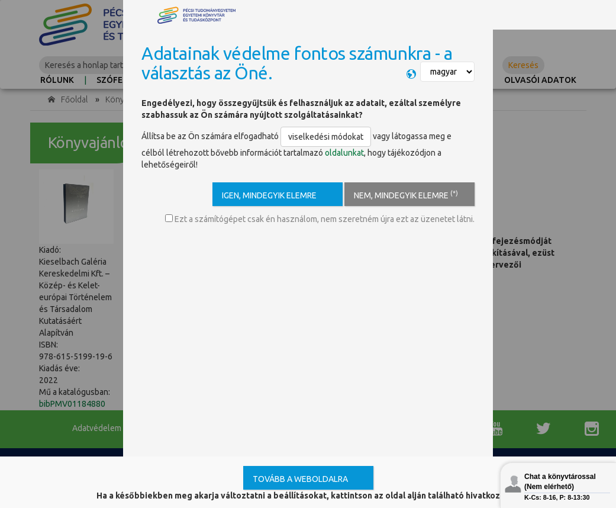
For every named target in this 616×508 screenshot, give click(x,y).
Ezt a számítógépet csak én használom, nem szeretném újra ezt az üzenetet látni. (320, 219)
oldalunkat (344, 152)
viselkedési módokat (325, 137)
